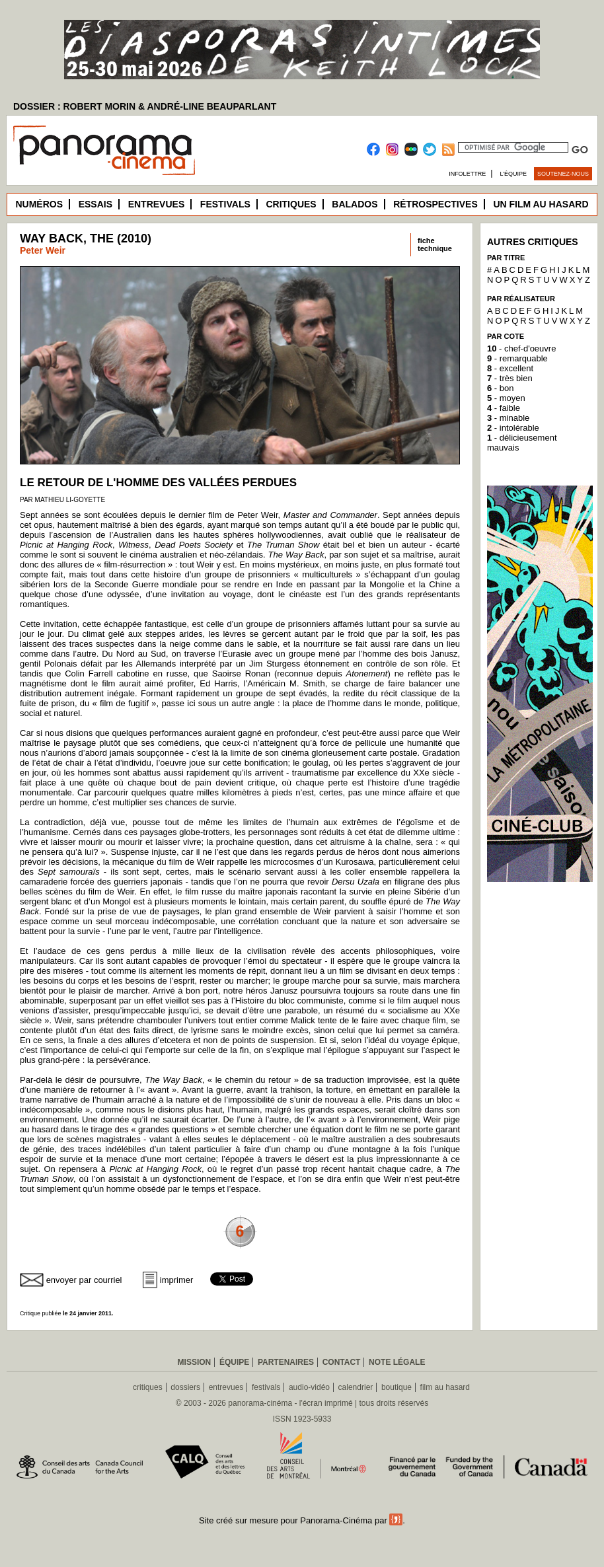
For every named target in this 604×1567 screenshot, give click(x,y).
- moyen (506, 398)
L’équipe (513, 173)
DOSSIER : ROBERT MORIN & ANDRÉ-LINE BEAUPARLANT (144, 106)
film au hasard (445, 1387)
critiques (148, 1387)
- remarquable (517, 358)
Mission (194, 1362)
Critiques (291, 204)
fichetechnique (435, 244)
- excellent (510, 368)
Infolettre (467, 173)
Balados (354, 204)
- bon (500, 388)
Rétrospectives (435, 204)
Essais (95, 204)
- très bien (510, 378)
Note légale (397, 1362)
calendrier (355, 1387)
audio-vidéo (309, 1387)
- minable (508, 418)
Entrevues (156, 204)
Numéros (39, 204)
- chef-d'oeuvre (521, 348)
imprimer (177, 1280)
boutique (396, 1387)
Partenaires (286, 1362)
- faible (503, 408)
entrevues (226, 1387)
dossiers (185, 1387)
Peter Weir (42, 250)
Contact (341, 1362)
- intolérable (513, 428)
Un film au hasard (540, 204)
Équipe (234, 1362)
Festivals (225, 204)
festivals (266, 1387)
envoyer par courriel (84, 1280)
